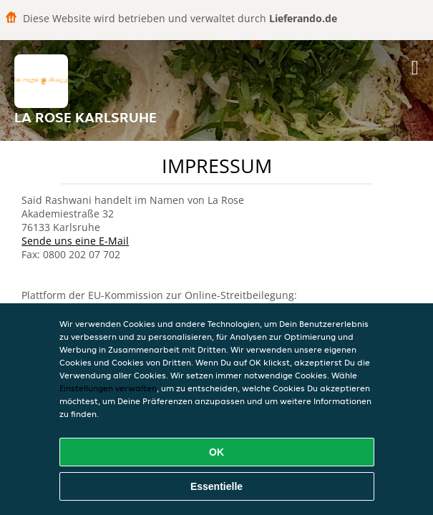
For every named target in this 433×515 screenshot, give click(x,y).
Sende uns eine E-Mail (75, 240)
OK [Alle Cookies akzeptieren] (216, 452)
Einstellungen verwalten (108, 388)
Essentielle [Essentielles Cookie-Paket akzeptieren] (216, 486)
